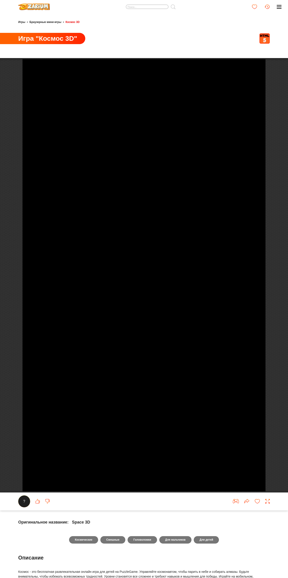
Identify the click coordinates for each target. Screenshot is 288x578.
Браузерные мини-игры (45, 22)
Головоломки (142, 539)
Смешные (112, 539)
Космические (83, 539)
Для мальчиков (175, 539)
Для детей (206, 539)
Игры (21, 22)
